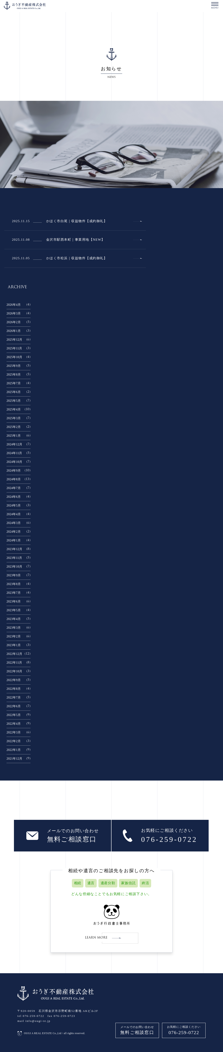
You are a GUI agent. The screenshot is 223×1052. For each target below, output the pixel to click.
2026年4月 (14, 304)
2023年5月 (14, 610)
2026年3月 (14, 313)
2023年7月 (14, 592)
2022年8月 (14, 688)
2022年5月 (14, 715)
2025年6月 (14, 392)
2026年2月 (14, 322)
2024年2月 (14, 531)
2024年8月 (14, 479)
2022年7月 (14, 697)
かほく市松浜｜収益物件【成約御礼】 (76, 258)
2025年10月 (14, 357)
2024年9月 (14, 470)
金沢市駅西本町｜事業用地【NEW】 (75, 239)
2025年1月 (14, 435)
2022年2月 (14, 741)
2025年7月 (14, 383)
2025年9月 (14, 365)
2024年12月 (14, 444)
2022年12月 (14, 654)
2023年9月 (14, 575)
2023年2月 (14, 636)
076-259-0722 (184, 1032)
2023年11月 (14, 557)
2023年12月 (14, 549)
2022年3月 (14, 732)
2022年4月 (14, 723)
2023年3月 (14, 627)
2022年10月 (14, 671)
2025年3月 (14, 418)
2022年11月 (14, 662)
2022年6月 (14, 706)
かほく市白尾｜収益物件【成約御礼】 (76, 221)
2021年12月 (14, 758)
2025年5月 (14, 400)
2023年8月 (14, 584)
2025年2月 (14, 427)
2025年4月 (14, 409)
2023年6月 (14, 601)
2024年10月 (14, 461)
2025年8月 (14, 374)
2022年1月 (14, 750)
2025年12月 (14, 339)
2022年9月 (14, 680)
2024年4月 (14, 514)
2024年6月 (14, 496)
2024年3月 (14, 523)
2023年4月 (14, 619)
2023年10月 (14, 566)
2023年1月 (14, 645)
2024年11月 (14, 453)
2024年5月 (14, 505)
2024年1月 (14, 540)
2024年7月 (14, 488)
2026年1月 (14, 331)
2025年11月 (14, 348)
